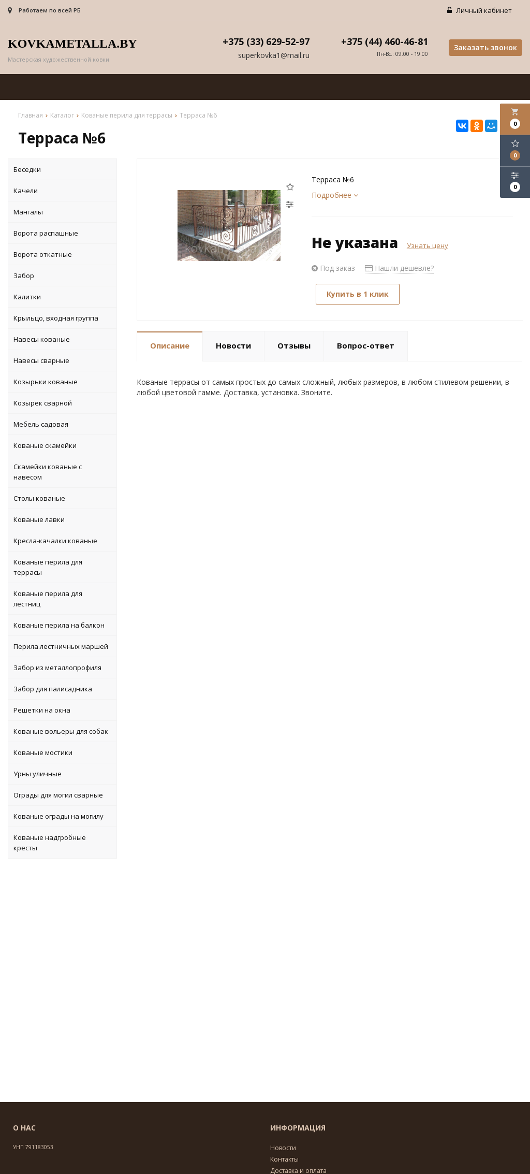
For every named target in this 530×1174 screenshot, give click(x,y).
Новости (233, 345)
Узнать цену (427, 245)
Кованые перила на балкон (59, 625)
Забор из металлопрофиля (57, 667)
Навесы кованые (41, 339)
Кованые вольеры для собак (60, 731)
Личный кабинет (479, 10)
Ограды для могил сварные (58, 795)
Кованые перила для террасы (47, 567)
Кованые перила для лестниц (47, 598)
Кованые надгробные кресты (49, 842)
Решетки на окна (41, 710)
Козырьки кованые (45, 381)
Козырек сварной (42, 403)
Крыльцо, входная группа (55, 318)
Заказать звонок (485, 47)
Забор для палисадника (52, 688)
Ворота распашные (45, 233)
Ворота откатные (42, 254)
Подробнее (335, 195)
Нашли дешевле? (399, 268)
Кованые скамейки (45, 445)
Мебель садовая (40, 424)
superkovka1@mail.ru (274, 55)
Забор (23, 275)
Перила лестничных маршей (60, 646)
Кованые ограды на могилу (58, 816)
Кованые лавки (39, 519)
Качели (25, 190)
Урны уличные (37, 773)
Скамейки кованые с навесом (47, 472)
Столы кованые (39, 498)
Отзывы (294, 345)
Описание (169, 345)
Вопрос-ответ (365, 345)
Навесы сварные (41, 360)
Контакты (284, 1159)
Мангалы (28, 211)
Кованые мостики (42, 752)
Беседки (27, 169)
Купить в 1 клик (358, 294)
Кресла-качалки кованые (55, 540)
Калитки (27, 296)
